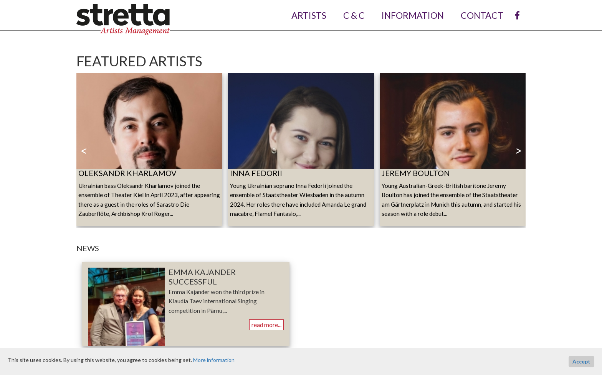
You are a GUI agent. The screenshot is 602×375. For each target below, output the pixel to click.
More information (214, 360)
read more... (266, 324)
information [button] (415, 15)
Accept (581, 361)
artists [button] (311, 15)
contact (482, 15)
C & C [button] (356, 15)
